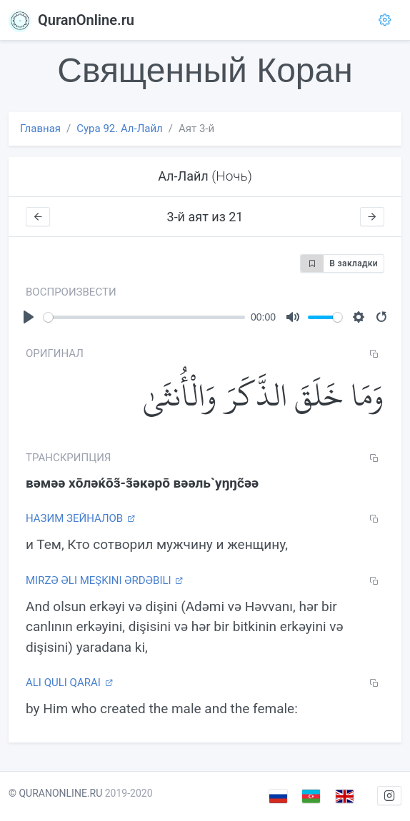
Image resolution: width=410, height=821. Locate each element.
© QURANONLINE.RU (55, 793)
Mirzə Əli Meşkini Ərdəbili (104, 580)
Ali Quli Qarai (69, 682)
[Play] (28, 317)
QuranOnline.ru (71, 20)
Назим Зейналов (80, 518)
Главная (40, 128)
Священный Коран (204, 70)
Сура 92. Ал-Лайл (119, 128)
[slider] (144, 317)
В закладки (339, 263)
